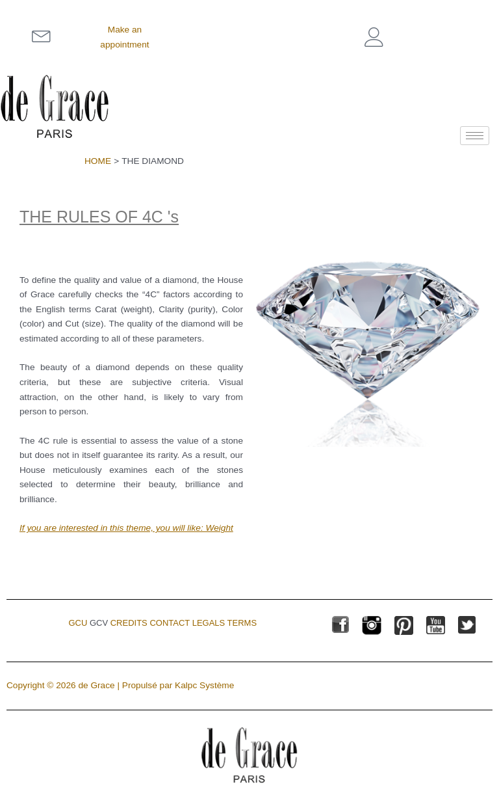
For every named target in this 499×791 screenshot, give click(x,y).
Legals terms (224, 623)
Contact (169, 623)
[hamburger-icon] (474, 135)
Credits (128, 623)
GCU (77, 623)
